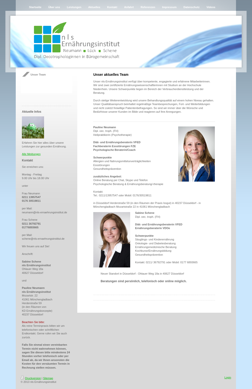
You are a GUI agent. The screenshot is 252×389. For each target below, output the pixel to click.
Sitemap (48, 378)
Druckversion (31, 378)
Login (227, 377)
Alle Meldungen (31, 154)
